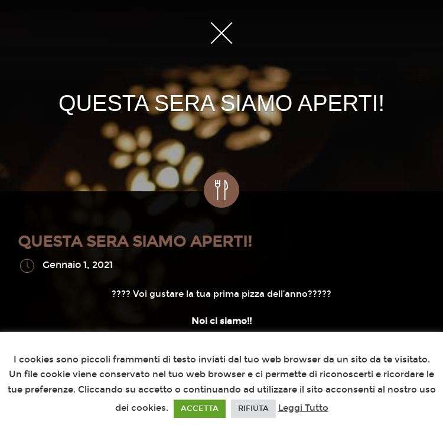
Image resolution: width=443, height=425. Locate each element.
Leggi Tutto (303, 408)
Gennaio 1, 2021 (78, 265)
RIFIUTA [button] (253, 408)
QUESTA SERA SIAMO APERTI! (135, 242)
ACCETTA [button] (200, 408)
